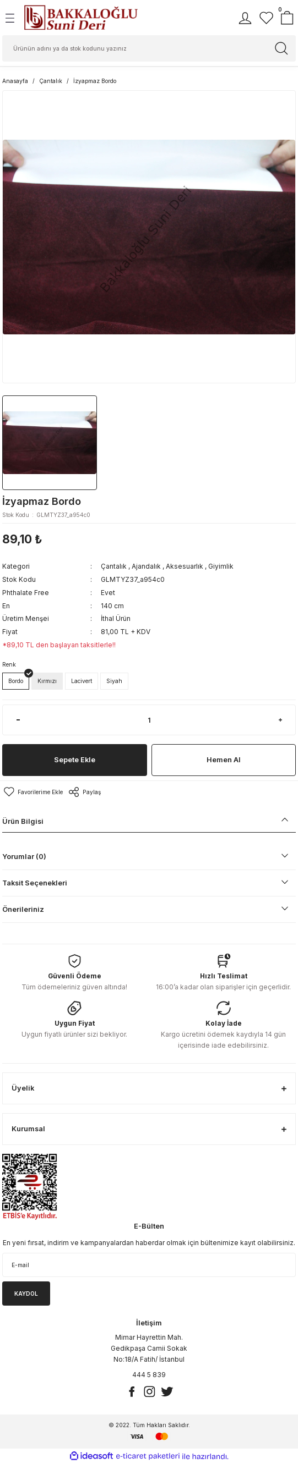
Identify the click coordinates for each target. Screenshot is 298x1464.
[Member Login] (245, 18)
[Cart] (287, 18)
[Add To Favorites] (32, 792)
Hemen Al (224, 760)
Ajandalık (146, 566)
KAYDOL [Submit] (26, 1293)
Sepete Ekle (74, 760)
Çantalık (114, 566)
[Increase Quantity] (280, 720)
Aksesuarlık (184, 566)
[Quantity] (149, 720)
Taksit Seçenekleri (34, 883)
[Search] (149, 48)
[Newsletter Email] (149, 1265)
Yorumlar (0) (24, 856)
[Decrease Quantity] (18, 720)
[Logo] (80, 17)
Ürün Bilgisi (23, 821)
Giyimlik (221, 566)
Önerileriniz (23, 909)
